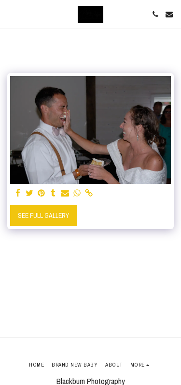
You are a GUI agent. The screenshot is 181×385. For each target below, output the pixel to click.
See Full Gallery (43, 215)
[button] (10, 14)
